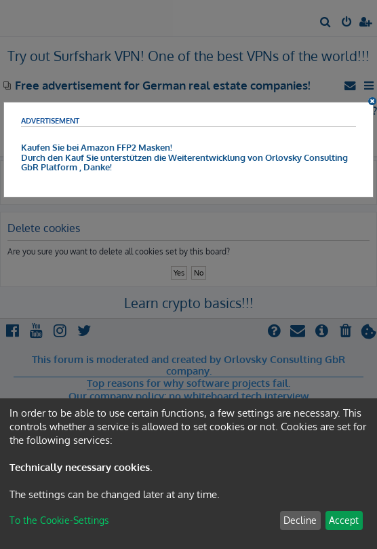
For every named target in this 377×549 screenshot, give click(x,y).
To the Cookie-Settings (59, 520)
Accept (344, 520)
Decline (300, 520)
